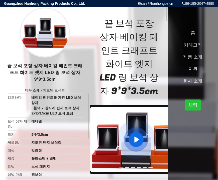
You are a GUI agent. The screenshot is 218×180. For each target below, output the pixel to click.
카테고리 (193, 45)
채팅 (192, 105)
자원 (192, 69)
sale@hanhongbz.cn (157, 4)
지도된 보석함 (54, 90)
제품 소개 (32, 90)
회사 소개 (192, 81)
